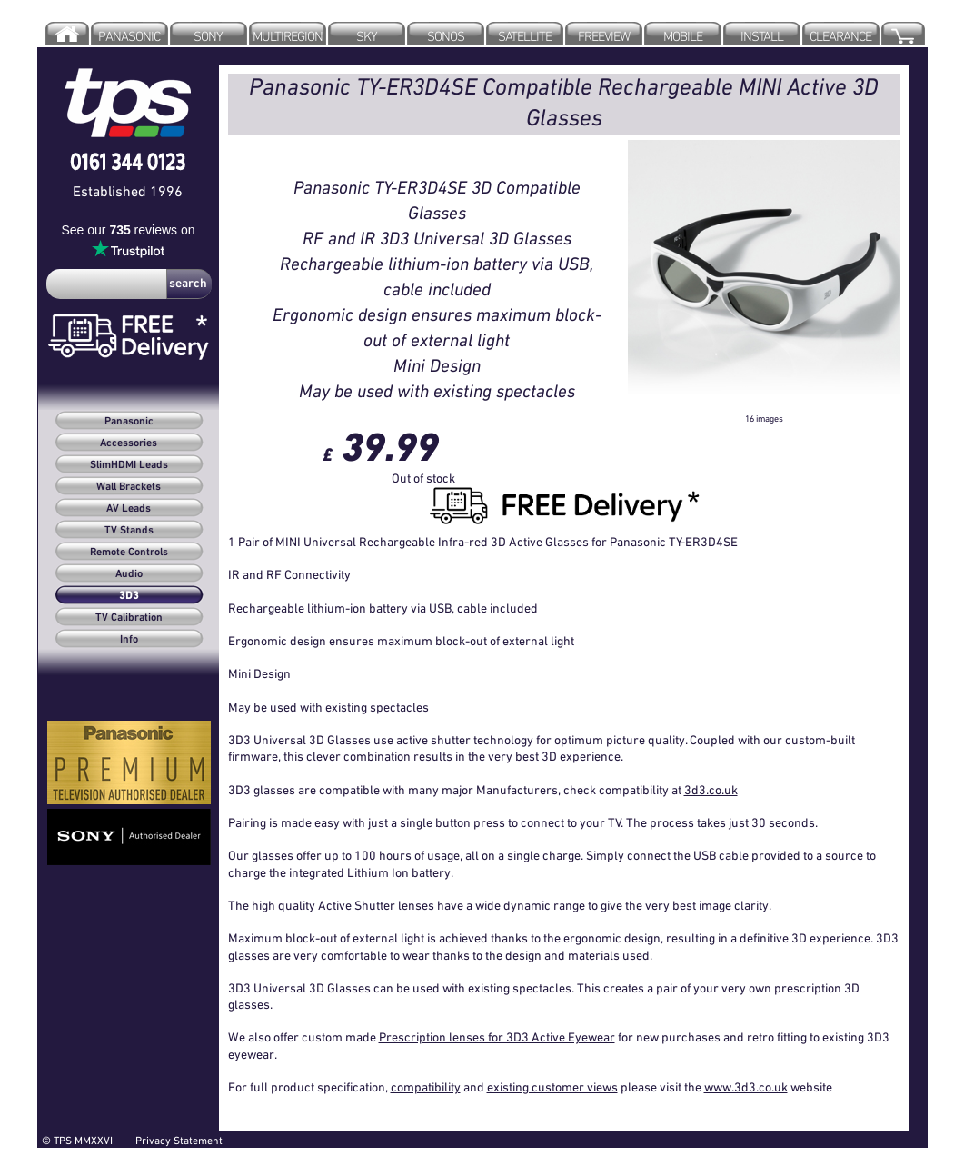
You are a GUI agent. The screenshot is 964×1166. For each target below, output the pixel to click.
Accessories (128, 443)
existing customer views (552, 1087)
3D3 (129, 596)
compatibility (426, 1087)
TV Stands (129, 530)
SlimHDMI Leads (129, 465)
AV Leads (128, 509)
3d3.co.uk (711, 789)
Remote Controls (129, 552)
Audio (129, 574)
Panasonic (129, 421)
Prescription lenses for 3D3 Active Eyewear (497, 1037)
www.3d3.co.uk (746, 1087)
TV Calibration (129, 618)
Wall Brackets (128, 487)
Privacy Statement (179, 1140)
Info (129, 639)
